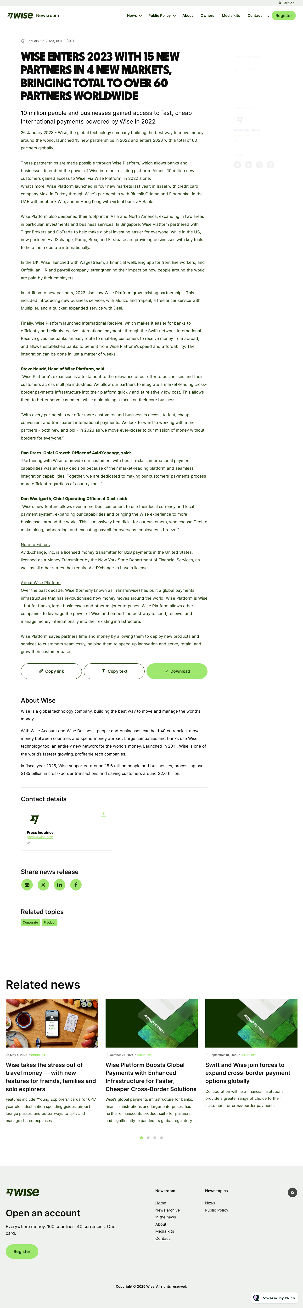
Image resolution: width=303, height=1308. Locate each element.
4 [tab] (161, 1143)
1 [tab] (141, 1143)
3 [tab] (154, 1143)
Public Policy (159, 15)
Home (160, 1203)
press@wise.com (40, 837)
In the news (165, 1217)
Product (50, 922)
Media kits (231, 15)
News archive (167, 1210)
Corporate (30, 922)
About (187, 15)
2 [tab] (148, 1143)
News (132, 15)
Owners (207, 15)
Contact (255, 15)
